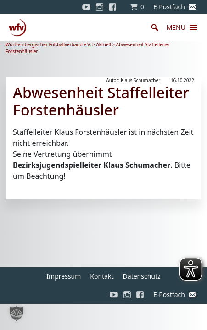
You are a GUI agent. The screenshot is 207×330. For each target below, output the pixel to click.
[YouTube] (86, 7)
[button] (176, 27)
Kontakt (101, 276)
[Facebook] (115, 7)
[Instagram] (99, 7)
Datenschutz (142, 276)
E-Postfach (169, 6)
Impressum (63, 276)
